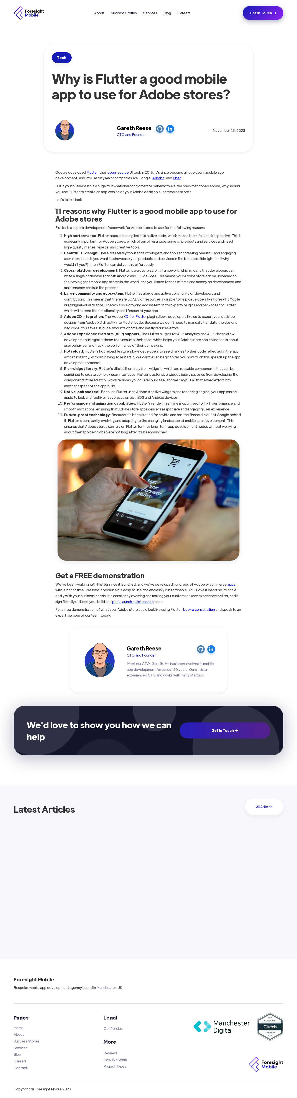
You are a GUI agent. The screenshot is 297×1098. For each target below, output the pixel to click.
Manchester (106, 987)
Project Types (115, 1066)
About (99, 13)
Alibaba (158, 178)
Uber (176, 178)
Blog (167, 13)
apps (231, 584)
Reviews (110, 1053)
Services (150, 13)
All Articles (264, 806)
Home (18, 1027)
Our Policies (113, 1028)
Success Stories (124, 13)
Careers (184, 13)
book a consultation (199, 609)
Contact (20, 1067)
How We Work (115, 1059)
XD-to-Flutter (135, 316)
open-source (118, 172)
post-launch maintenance (133, 601)
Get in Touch (263, 13)
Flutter (92, 172)
